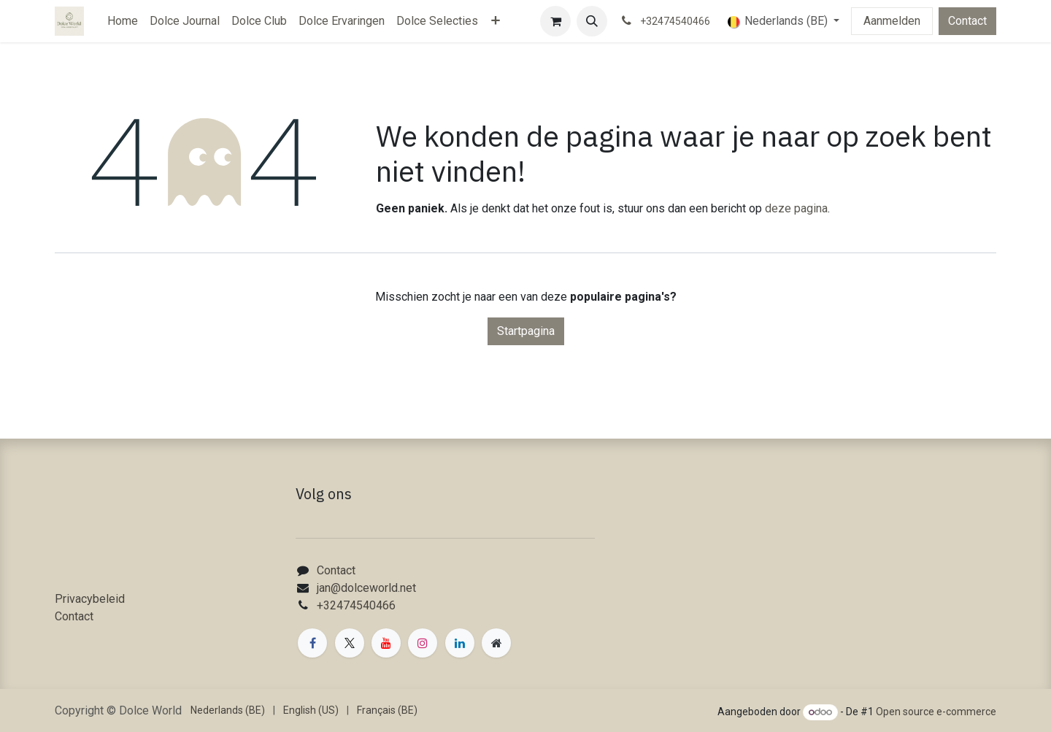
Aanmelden (891, 21)
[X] (349, 643)
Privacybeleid (90, 599)
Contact (967, 21)
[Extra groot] (496, 643)
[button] (592, 21)
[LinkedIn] (459, 643)
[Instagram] (422, 643)
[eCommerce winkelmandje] (555, 21)
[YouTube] (386, 643)
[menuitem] (122, 21)
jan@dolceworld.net (366, 588)
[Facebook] (312, 643)
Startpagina (526, 331)
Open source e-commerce (936, 711)
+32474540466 (356, 605)
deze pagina (796, 208)
